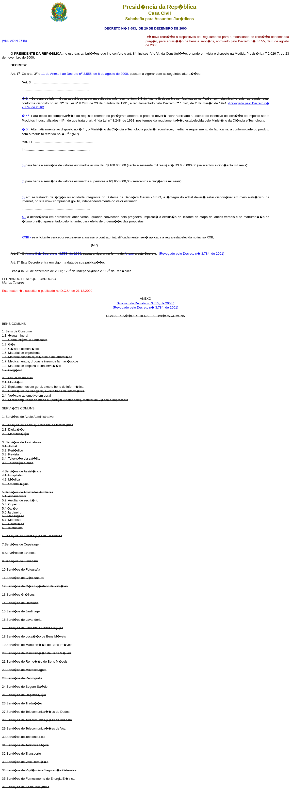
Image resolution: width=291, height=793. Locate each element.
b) (23, 165)
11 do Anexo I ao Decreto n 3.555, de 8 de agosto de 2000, (84, 74)
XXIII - (26, 237)
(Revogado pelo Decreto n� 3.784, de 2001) (191, 253)
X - (24, 217)
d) (23, 197)
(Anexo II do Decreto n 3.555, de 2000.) (145, 303)
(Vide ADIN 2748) (14, 41)
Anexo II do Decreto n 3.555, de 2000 (53, 253)
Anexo (129, 253)
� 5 (25, 129)
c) (23, 181)
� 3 (25, 98)
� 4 (25, 116)
